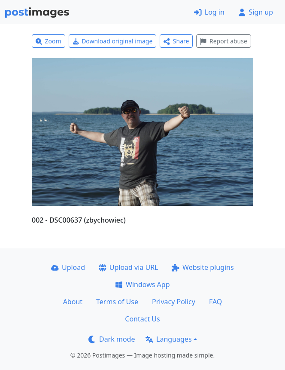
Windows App (142, 284)
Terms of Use (117, 301)
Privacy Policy (173, 301)
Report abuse (223, 41)
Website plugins (202, 267)
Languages (168, 339)
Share (176, 41)
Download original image (113, 41)
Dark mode (111, 339)
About (72, 301)
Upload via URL (128, 267)
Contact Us (142, 319)
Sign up (255, 12)
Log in (209, 12)
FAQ (215, 301)
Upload (68, 267)
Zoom (48, 41)
